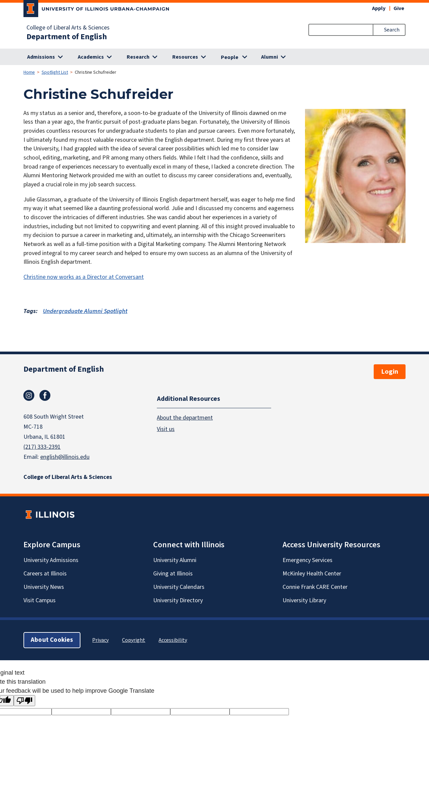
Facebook (45, 395)
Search (392, 30)
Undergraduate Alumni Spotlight (85, 311)
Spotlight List (55, 72)
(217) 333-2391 (42, 447)
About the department (185, 418)
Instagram (28, 395)
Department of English (66, 37)
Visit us (166, 429)
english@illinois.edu (64, 457)
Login (389, 371)
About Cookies (52, 639)
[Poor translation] (24, 700)
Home (29, 72)
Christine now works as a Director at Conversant (83, 277)
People (229, 57)
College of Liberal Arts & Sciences (68, 28)
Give (398, 8)
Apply (378, 8)
